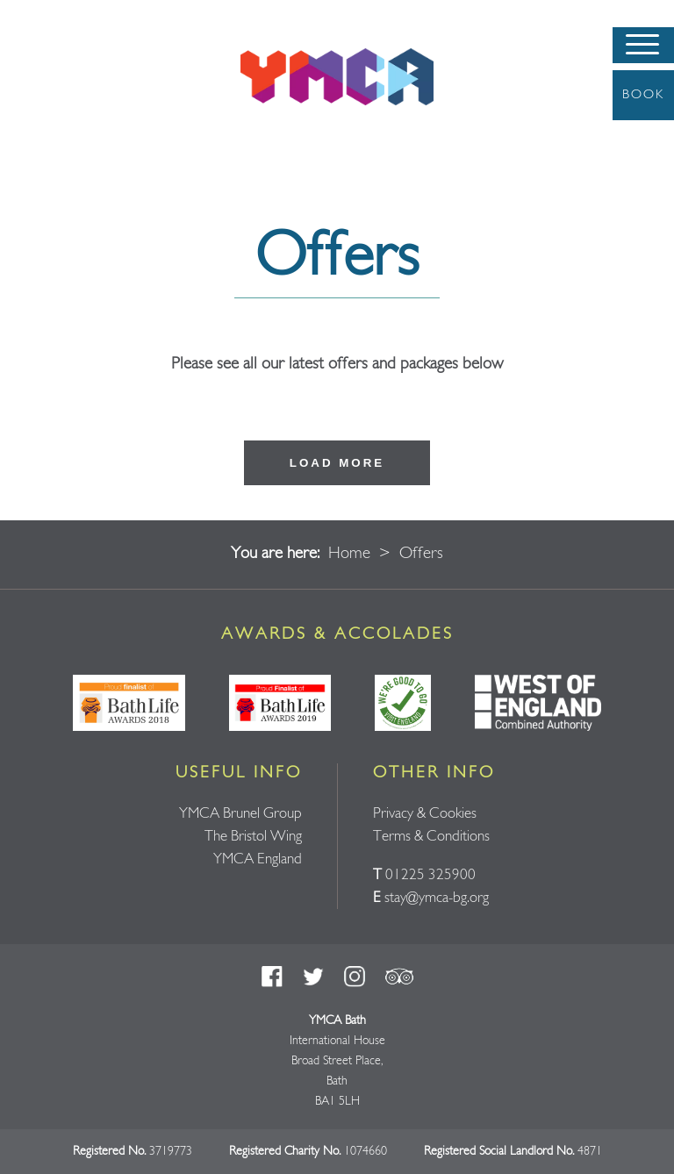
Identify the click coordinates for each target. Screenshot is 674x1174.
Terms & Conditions (431, 836)
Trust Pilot (399, 976)
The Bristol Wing (253, 836)
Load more (337, 462)
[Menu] (643, 45)
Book (643, 95)
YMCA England (257, 859)
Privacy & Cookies (425, 813)
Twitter (313, 976)
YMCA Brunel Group (240, 813)
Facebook (272, 976)
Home (349, 554)
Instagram (354, 976)
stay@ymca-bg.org (436, 898)
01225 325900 (430, 875)
